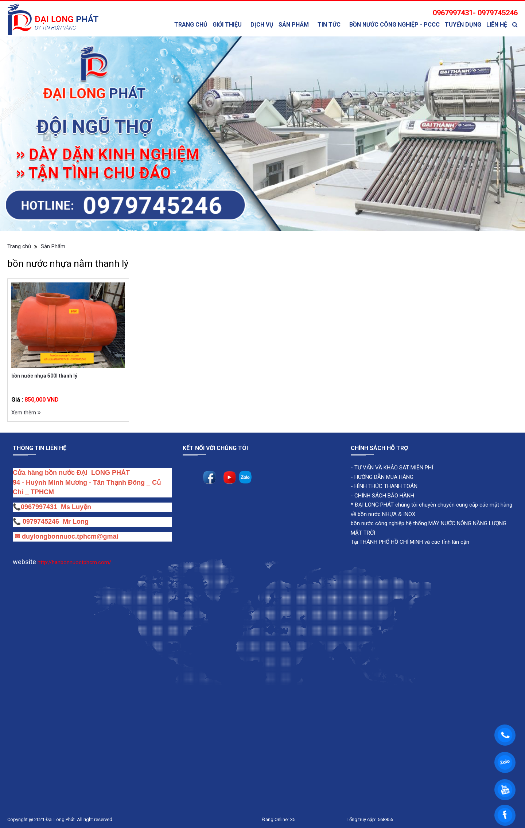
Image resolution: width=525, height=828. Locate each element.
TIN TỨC (329, 24)
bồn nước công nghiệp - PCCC (394, 24)
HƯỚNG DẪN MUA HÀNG (383, 477)
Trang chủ (190, 24)
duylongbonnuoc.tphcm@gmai (69, 536)
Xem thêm (26, 412)
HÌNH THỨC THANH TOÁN (385, 486)
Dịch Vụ (261, 24)
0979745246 (43, 521)
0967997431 (39, 507)
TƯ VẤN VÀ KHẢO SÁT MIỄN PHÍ (393, 467)
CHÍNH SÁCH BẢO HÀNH (384, 495)
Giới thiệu (227, 24)
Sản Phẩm (294, 24)
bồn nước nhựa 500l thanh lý (44, 376)
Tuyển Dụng (463, 24)
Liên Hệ (496, 24)
